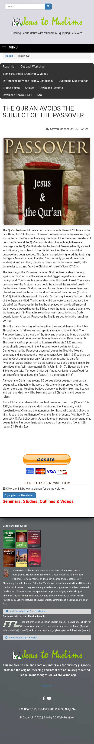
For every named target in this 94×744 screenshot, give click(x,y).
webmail (47, 685)
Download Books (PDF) (17, 95)
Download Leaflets (51, 88)
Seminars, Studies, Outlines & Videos (38, 501)
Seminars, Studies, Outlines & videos (25, 73)
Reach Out (9, 66)
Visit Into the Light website (21, 637)
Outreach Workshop (33, 66)
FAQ (39, 95)
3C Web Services (63, 717)
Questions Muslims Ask (73, 81)
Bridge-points (11, 88)
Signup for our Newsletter (19, 495)
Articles (29, 88)
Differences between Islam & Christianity (28, 81)
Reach (9, 55)
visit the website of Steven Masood (26, 611)
